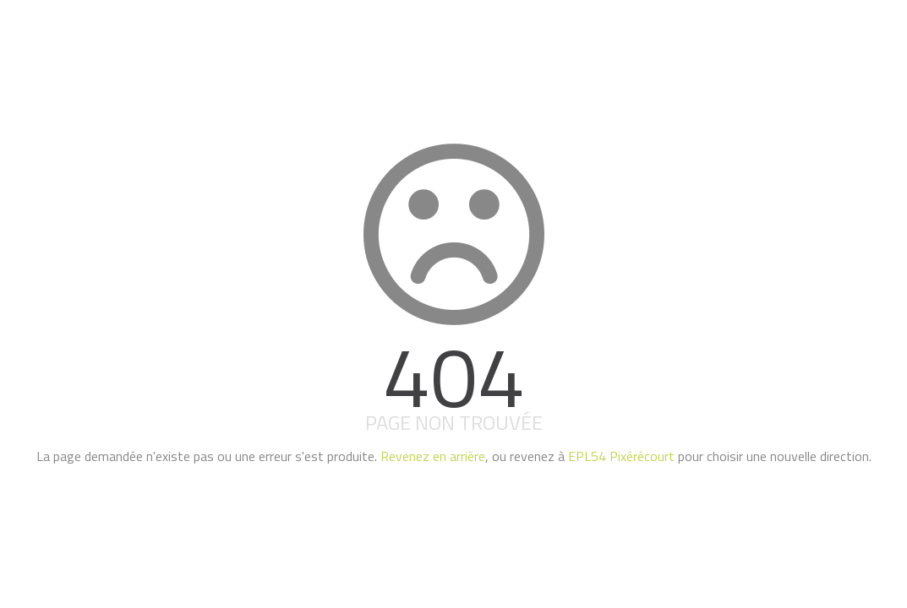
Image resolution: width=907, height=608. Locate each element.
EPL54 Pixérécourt (621, 456)
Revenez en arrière (432, 456)
